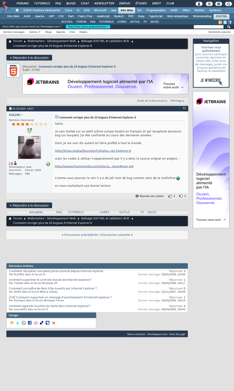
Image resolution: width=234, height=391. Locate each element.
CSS (61, 16)
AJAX (27, 16)
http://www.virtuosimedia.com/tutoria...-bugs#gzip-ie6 (94, 166)
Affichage (176, 100)
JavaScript (103, 16)
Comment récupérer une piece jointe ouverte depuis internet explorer (56, 271)
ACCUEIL (67, 22)
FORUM (81, 22)
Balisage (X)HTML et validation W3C (105, 41)
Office (186, 10)
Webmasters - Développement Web (51, 41)
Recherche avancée (219, 32)
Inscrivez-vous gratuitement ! (88, 26)
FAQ (58, 3)
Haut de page (177, 334)
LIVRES (121, 22)
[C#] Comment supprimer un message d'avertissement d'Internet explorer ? (60, 297)
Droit (156, 3)
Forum (17, 41)
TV (145, 22)
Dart (71, 16)
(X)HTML (221, 16)
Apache (39, 16)
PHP (130, 16)
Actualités (36, 212)
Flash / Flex (85, 16)
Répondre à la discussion (29, 58)
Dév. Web (127, 10)
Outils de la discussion (151, 100)
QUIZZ (154, 22)
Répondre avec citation (150, 196)
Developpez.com (157, 334)
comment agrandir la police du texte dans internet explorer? (49, 306)
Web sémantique (177, 16)
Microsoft (100, 10)
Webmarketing (202, 16)
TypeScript (155, 16)
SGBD (174, 10)
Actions (33, 32)
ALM (87, 10)
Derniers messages (14, 32)
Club (170, 3)
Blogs (71, 3)
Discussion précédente (81, 235)
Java (113, 10)
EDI (139, 10)
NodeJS (119, 16)
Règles (83, 32)
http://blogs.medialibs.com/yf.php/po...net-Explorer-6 (93, 151)
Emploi (124, 3)
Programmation (156, 10)
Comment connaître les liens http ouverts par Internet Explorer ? (53, 289)
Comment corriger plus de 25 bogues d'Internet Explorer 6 (77, 66)
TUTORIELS (106, 22)
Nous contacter (136, 334)
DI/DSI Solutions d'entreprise (41, 10)
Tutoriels (41, 3)
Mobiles (199, 10)
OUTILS (135, 22)
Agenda (60, 32)
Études (141, 3)
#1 (184, 108)
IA (78, 10)
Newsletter (104, 3)
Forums (22, 3)
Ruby (141, 16)
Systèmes (215, 10)
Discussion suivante (115, 235)
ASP (51, 16)
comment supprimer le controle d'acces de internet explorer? (50, 280)
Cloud (68, 10)
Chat (84, 3)
